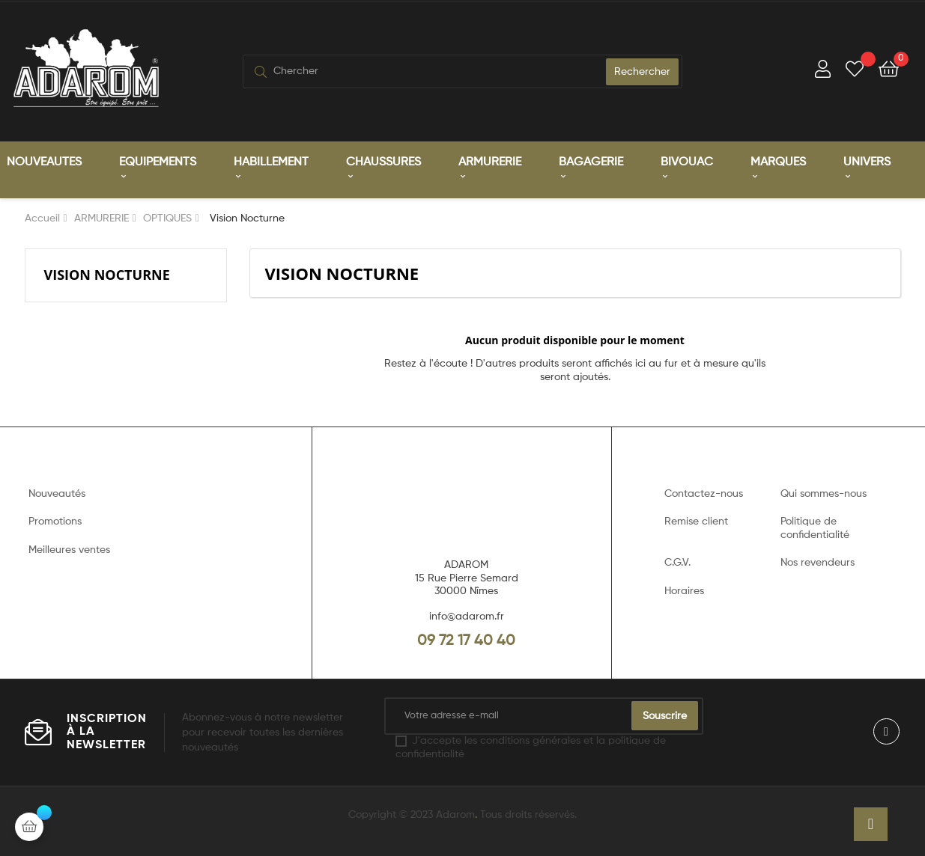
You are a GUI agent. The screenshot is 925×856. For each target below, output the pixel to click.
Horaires (684, 591)
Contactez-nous (703, 494)
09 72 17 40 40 (466, 641)
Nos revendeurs (817, 562)
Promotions (55, 521)
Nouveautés (56, 494)
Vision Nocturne (107, 275)
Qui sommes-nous (823, 494)
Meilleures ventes (69, 550)
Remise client (696, 521)
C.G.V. (677, 562)
